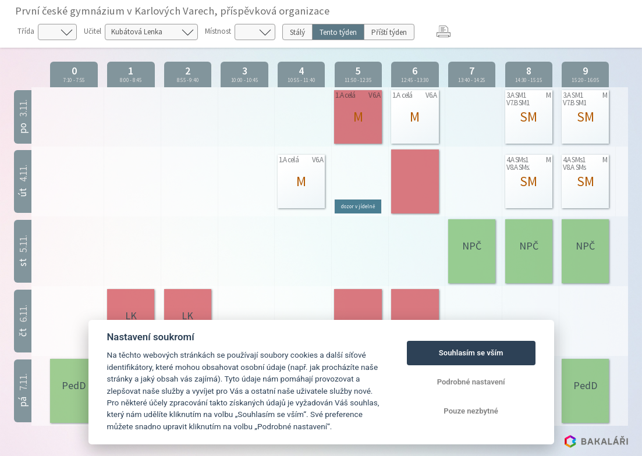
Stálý (297, 32)
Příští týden (389, 32)
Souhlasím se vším (471, 352)
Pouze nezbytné (471, 411)
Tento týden (338, 32)
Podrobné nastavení (471, 381)
